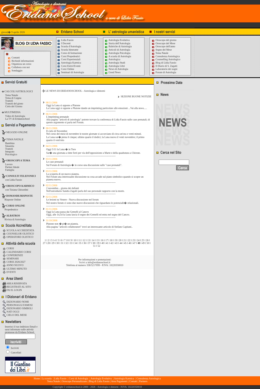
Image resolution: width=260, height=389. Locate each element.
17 (106, 240)
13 (88, 240)
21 (124, 240)
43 (116, 243)
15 (97, 240)
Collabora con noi (21, 67)
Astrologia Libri (115, 66)
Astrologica (112, 59)
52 (99, 245)
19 (115, 240)
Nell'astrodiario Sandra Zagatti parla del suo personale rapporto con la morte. (85, 191)
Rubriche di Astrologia (118, 46)
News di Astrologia (116, 69)
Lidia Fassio (65, 40)
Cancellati (13, 352)
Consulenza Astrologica (166, 56)
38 (93, 243)
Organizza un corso (21, 64)
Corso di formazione (69, 53)
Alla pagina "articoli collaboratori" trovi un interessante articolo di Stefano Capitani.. (89, 226)
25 (142, 240)
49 (143, 243)
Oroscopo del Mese (163, 43)
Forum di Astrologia (164, 72)
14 (93, 240)
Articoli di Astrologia (117, 49)
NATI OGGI (11, 311)
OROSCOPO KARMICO (20, 185)
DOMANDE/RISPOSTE (19, 195)
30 (57, 243)
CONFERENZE (13, 255)
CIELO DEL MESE (15, 315)
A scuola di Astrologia (118, 56)
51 (94, 245)
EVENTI (9, 272)
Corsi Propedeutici (68, 56)
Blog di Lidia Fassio (164, 62)
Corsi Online (65, 69)
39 (98, 243)
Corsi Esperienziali (68, 59)
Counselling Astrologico (166, 59)
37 (89, 243)
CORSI (8, 248)
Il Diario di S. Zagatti (164, 66)
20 (120, 240)
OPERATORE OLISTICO (18, 237)
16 (102, 240)
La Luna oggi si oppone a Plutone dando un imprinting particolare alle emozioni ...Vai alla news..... (96, 108)
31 (62, 243)
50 (148, 243)
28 (48, 243)
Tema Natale (160, 53)
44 (121, 243)
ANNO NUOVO (13, 265)
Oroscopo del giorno (164, 40)
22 (129, 240)
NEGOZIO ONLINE (17, 132)
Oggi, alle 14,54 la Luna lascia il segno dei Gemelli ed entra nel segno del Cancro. (88, 214)
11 (79, 240)
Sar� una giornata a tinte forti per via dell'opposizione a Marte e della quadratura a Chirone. (93, 152)
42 (111, 243)
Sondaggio (17, 70)
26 (147, 240)
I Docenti (64, 43)
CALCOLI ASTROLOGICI (18, 91)
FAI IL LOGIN (12, 290)
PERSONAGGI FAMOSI (17, 305)
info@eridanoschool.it (99, 262)
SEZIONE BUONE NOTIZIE (136, 96)
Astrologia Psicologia (117, 53)
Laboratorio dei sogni (164, 69)
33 (71, 243)
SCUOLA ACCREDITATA (18, 230)
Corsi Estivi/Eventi (68, 66)
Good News (113, 72)
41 (107, 243)
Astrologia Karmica (69, 62)
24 (138, 240)
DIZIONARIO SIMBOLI (17, 308)
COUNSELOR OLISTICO (18, 233)
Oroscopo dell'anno (165, 46)
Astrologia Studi (115, 62)
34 (75, 243)
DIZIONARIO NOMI (16, 301)
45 (125, 243)
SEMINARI (11, 258)
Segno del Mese (162, 49)
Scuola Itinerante (67, 49)
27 (44, 243)
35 (80, 243)
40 (103, 243)
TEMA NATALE (15, 139)
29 (53, 243)
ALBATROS (13, 215)
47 (134, 243)
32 (66, 243)
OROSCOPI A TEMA (18, 160)
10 (75, 240)
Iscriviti (12, 348)
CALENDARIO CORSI (17, 252)
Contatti (16, 57)
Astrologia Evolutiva (117, 40)
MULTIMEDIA (12, 112)
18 (111, 240)
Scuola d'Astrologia (69, 46)
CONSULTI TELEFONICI (21, 176)
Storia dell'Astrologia (117, 43)
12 (84, 240)
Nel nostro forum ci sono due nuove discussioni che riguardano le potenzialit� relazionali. (92, 202)
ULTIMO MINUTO (15, 268)
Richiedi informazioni (23, 60)
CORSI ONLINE (15, 205)
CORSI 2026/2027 (14, 261)
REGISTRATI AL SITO (17, 286)
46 (129, 243)
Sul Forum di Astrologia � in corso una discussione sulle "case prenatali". (84, 165)
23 (134, 240)
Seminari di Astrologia (70, 72)
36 (84, 243)
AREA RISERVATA (15, 283)
